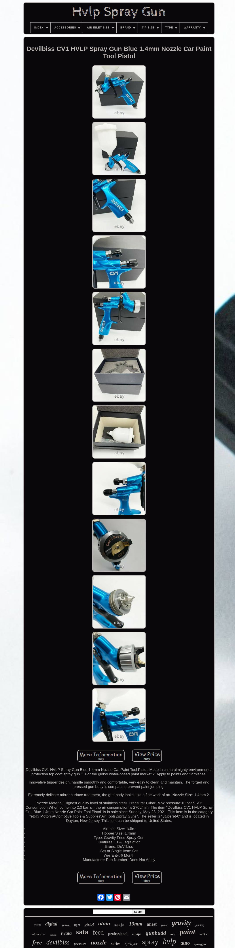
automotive (38, 934)
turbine (203, 934)
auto (185, 943)
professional (118, 934)
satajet (119, 925)
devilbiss (58, 942)
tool (173, 934)
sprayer (131, 943)
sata (82, 932)
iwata (66, 933)
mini (37, 924)
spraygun (200, 944)
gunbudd (156, 933)
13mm (135, 924)
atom (104, 923)
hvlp (169, 941)
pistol (89, 924)
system (66, 925)
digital (51, 924)
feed (98, 932)
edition (53, 934)
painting (199, 925)
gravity (181, 923)
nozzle (99, 942)
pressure (80, 944)
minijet (136, 934)
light (77, 925)
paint (187, 932)
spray (150, 942)
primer (164, 925)
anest (152, 924)
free (37, 942)
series (115, 943)
